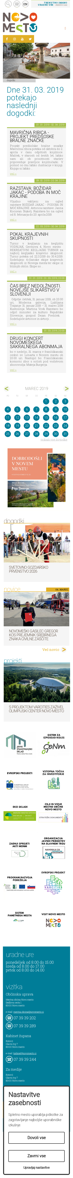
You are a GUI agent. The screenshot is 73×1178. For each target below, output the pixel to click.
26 (17, 434)
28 (36, 434)
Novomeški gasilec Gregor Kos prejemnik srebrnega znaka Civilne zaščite (33, 635)
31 (65, 434)
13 (27, 417)
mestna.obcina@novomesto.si (28, 1011)
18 (8, 426)
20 (27, 426)
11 (8, 417)
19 (17, 426)
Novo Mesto (29, 22)
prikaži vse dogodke (54, 439)
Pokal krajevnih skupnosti (29, 236)
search (8, 4)
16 (55, 417)
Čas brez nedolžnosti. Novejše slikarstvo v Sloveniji (35, 290)
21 (36, 426)
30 (55, 434)
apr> (66, 389)
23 (55, 426)
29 (46, 434)
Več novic (50, 649)
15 (46, 417)
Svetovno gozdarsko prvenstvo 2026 (28, 569)
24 (65, 426)
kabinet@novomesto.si (24, 1053)
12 (17, 417)
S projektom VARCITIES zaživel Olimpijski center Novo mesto (36, 709)
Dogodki (11, 80)
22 (46, 426)
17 (65, 417)
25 (8, 434)
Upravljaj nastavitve (36, 1167)
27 (27, 434)
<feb (7, 389)
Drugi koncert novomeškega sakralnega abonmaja (36, 342)
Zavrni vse (36, 1156)
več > (13, 174)
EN (25, 4)
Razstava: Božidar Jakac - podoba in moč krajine (35, 192)
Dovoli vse (36, 1137)
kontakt (16, 4)
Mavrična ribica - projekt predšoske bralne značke (32, 136)
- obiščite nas (52, 3)
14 (36, 417)
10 (65, 409)
